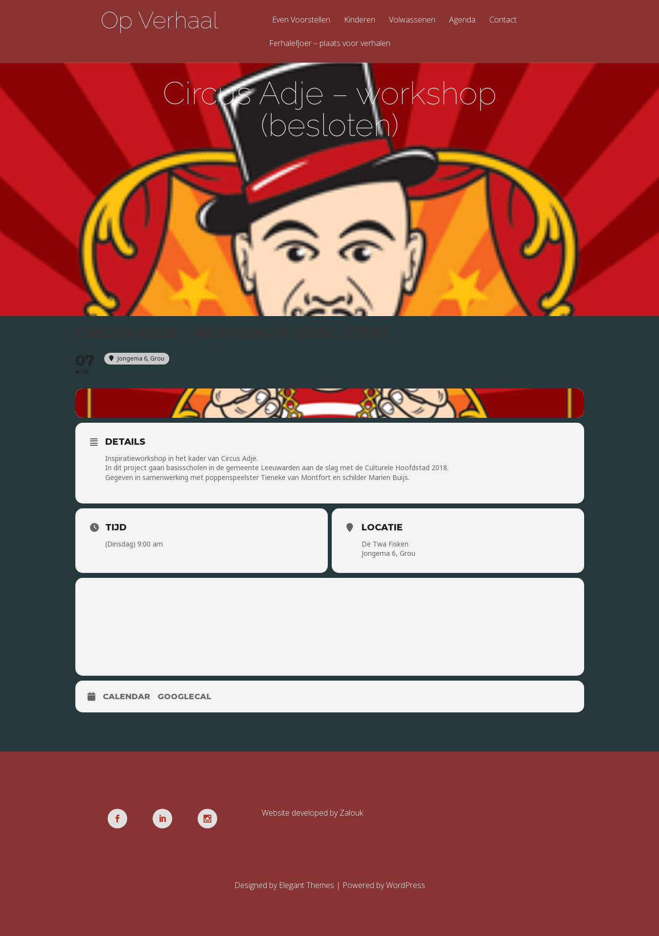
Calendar (126, 696)
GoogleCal (184, 696)
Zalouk (351, 812)
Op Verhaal (159, 20)
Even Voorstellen (301, 20)
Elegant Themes (306, 885)
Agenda (462, 20)
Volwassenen (412, 20)
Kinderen (359, 20)
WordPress (405, 885)
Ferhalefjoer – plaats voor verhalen (329, 43)
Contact (503, 20)
